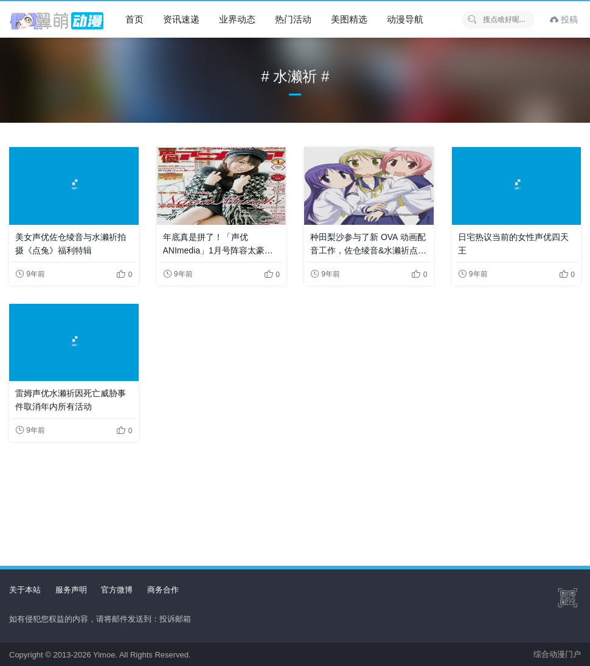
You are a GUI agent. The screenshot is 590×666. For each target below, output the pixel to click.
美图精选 (349, 19)
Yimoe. (105, 654)
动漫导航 (405, 19)
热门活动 (293, 19)
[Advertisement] (295, 494)
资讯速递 (181, 19)
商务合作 (163, 589)
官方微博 (117, 589)
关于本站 (25, 589)
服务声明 (71, 589)
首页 (134, 19)
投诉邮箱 (175, 618)
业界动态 (237, 19)
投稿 (564, 19)
